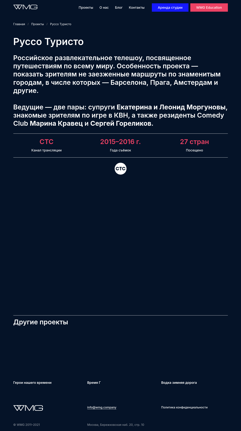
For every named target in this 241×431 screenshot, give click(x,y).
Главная (19, 24)
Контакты (137, 7)
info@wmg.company (102, 407)
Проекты (86, 7)
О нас (104, 7)
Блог (119, 7)
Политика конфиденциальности (184, 407)
